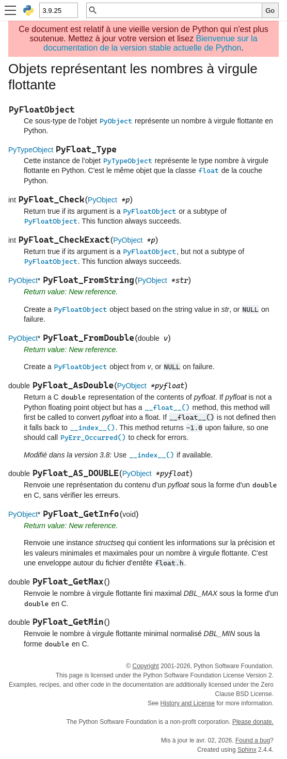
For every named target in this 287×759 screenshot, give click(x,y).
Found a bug (252, 740)
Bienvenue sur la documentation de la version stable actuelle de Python (150, 43)
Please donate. (253, 721)
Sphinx (247, 749)
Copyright (145, 666)
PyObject (102, 200)
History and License (188, 703)
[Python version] (58, 10)
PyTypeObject (30, 150)
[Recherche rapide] (180, 10)
